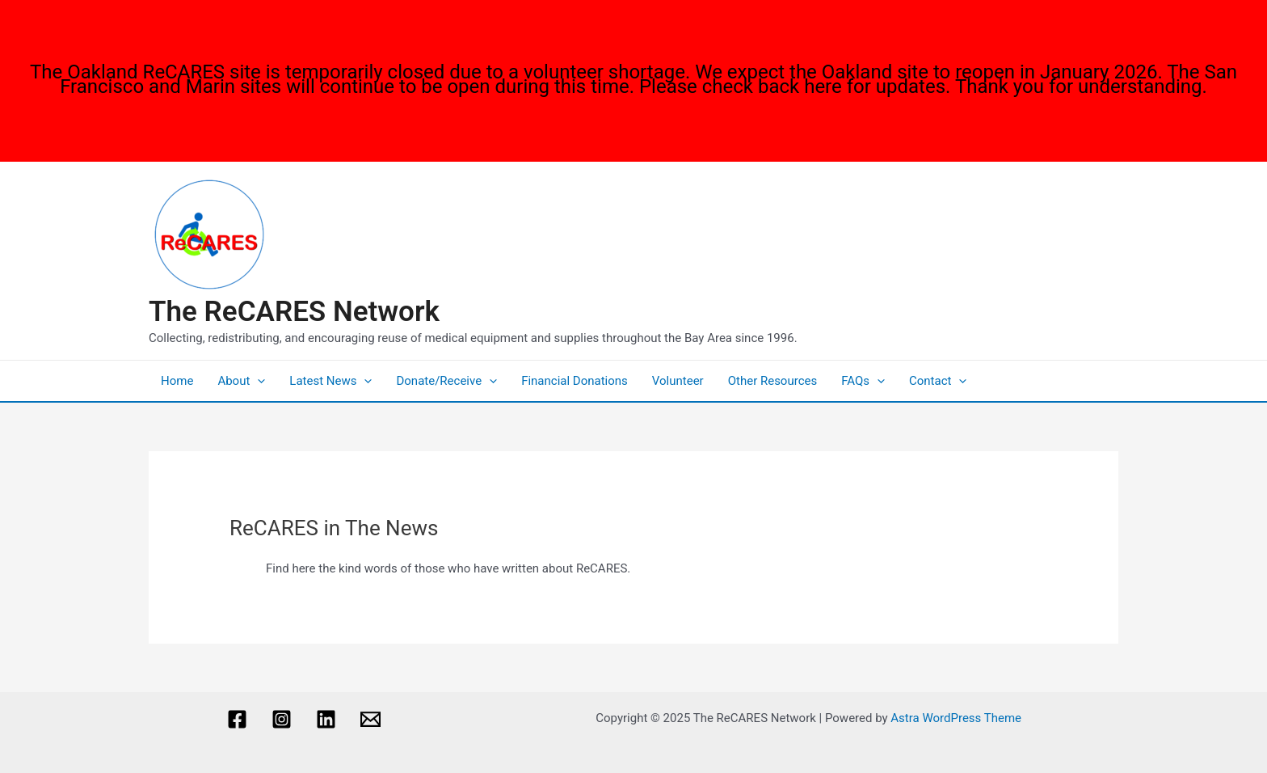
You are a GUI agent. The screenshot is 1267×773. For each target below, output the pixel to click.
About (241, 381)
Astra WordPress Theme (955, 718)
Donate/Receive (446, 381)
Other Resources (773, 381)
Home (177, 381)
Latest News (330, 381)
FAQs (863, 381)
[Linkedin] (326, 719)
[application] (257, 381)
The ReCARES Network (294, 311)
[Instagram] (282, 719)
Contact (937, 381)
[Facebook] (237, 719)
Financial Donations (574, 381)
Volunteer (678, 381)
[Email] (370, 719)
